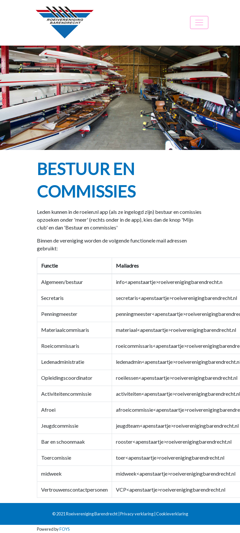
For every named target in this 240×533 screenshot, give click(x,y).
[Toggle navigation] (199, 22)
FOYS (64, 529)
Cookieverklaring (172, 513)
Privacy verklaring (136, 513)
